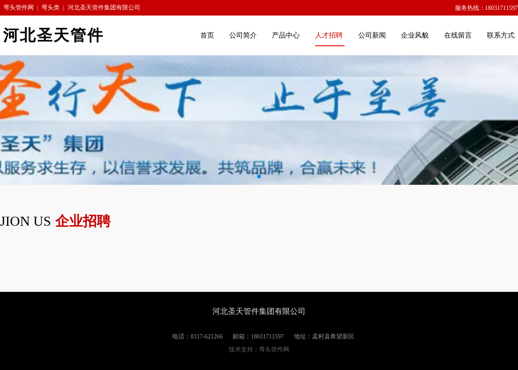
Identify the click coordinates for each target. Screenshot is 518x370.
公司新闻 (372, 35)
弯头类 (50, 7)
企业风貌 (415, 35)
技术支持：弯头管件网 (259, 349)
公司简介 (243, 35)
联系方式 (501, 35)
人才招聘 (329, 35)
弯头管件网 (18, 7)
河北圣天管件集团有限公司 (104, 7)
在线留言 (458, 35)
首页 (207, 35)
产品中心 (286, 35)
